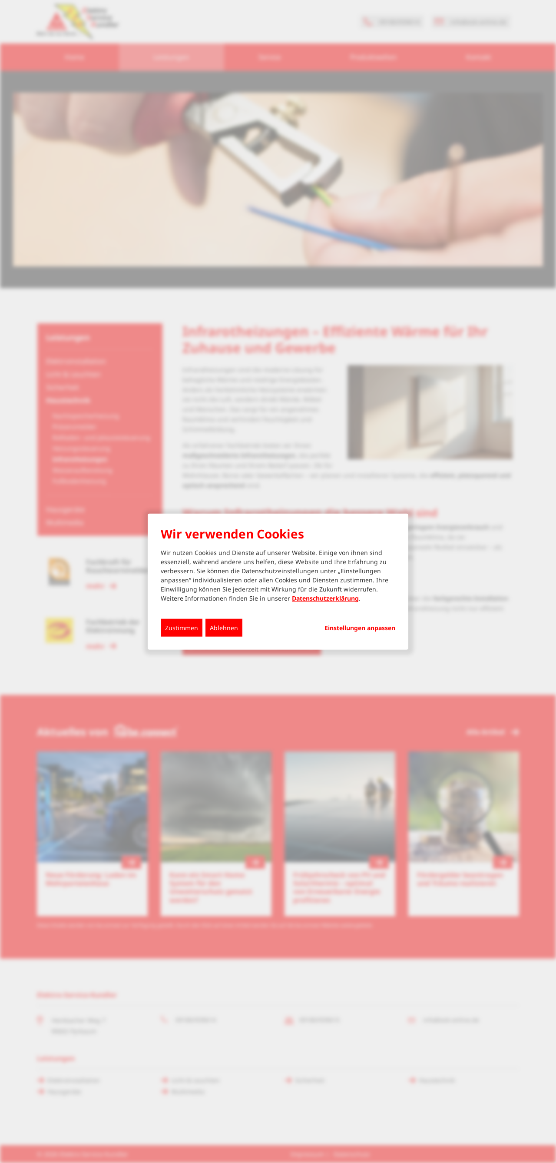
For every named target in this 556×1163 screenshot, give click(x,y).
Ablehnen (224, 627)
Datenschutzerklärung (325, 598)
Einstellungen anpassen (359, 627)
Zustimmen (181, 627)
